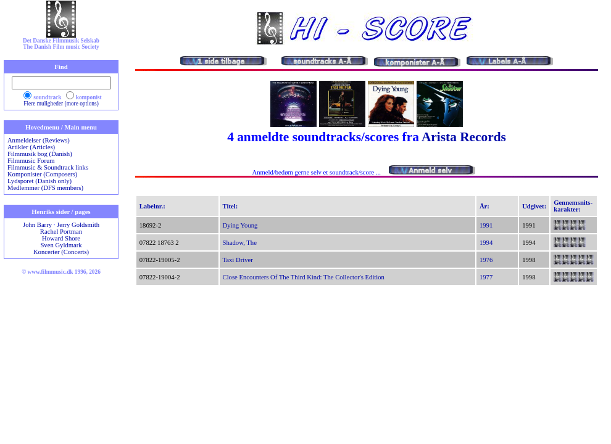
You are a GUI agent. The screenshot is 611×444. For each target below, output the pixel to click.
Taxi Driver (238, 260)
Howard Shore (61, 238)
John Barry (37, 224)
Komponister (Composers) (42, 174)
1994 (486, 242)
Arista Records (464, 137)
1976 (486, 260)
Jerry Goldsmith (78, 224)
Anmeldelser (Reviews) (38, 140)
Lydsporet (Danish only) (39, 181)
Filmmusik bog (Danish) (39, 153)
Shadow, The (240, 242)
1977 (486, 277)
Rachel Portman (61, 231)
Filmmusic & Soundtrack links (47, 167)
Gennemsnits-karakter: (573, 206)
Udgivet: (534, 206)
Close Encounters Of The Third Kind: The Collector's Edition (303, 277)
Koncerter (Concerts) (61, 252)
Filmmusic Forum (31, 160)
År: (484, 206)
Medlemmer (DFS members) (45, 187)
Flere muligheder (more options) (61, 104)
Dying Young (240, 225)
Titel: (230, 206)
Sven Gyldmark (60, 245)
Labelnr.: (152, 206)
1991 (486, 225)
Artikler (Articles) (31, 147)
